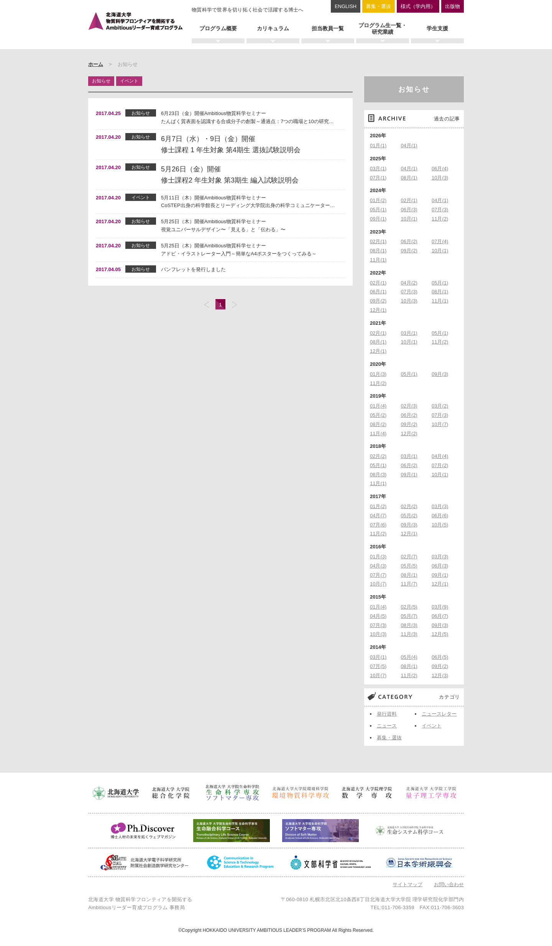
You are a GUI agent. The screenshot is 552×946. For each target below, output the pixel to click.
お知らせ (414, 89)
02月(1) (409, 200)
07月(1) (378, 178)
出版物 (452, 6)
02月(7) (409, 556)
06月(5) (440, 657)
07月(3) (440, 209)
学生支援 (437, 28)
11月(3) (409, 634)
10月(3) (440, 178)
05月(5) (409, 566)
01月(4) (378, 406)
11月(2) (440, 219)
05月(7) (409, 616)
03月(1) (378, 168)
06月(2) (409, 241)
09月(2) (409, 250)
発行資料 (387, 714)
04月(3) (378, 566)
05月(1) (378, 209)
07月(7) (378, 575)
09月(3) (440, 374)
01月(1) (378, 145)
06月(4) (440, 168)
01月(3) (378, 374)
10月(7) (440, 424)
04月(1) (409, 145)
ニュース (387, 726)
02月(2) (378, 456)
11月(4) (378, 433)
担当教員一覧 (328, 28)
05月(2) (378, 415)
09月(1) (378, 219)
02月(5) (409, 607)
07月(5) (378, 666)
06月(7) (440, 616)
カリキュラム (273, 28)
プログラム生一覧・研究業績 (382, 28)
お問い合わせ (449, 884)
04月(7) (378, 515)
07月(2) (440, 465)
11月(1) (378, 260)
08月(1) (409, 178)
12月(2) (409, 433)
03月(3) (440, 506)
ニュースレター (439, 714)
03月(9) (440, 607)
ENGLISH (345, 6)
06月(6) (440, 515)
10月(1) (409, 219)
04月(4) (440, 456)
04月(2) (409, 283)
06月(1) (378, 291)
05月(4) (409, 657)
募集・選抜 (378, 6)
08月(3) (378, 474)
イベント (432, 726)
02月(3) (409, 406)
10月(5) (440, 525)
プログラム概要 (218, 28)
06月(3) (409, 209)
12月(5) (440, 634)
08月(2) (378, 424)
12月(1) (378, 310)
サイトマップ (407, 884)
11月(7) (409, 584)
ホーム (95, 64)
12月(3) (440, 675)
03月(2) (440, 406)
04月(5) (378, 616)
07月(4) (440, 241)
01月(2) (378, 200)
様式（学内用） (418, 6)
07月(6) (378, 525)
